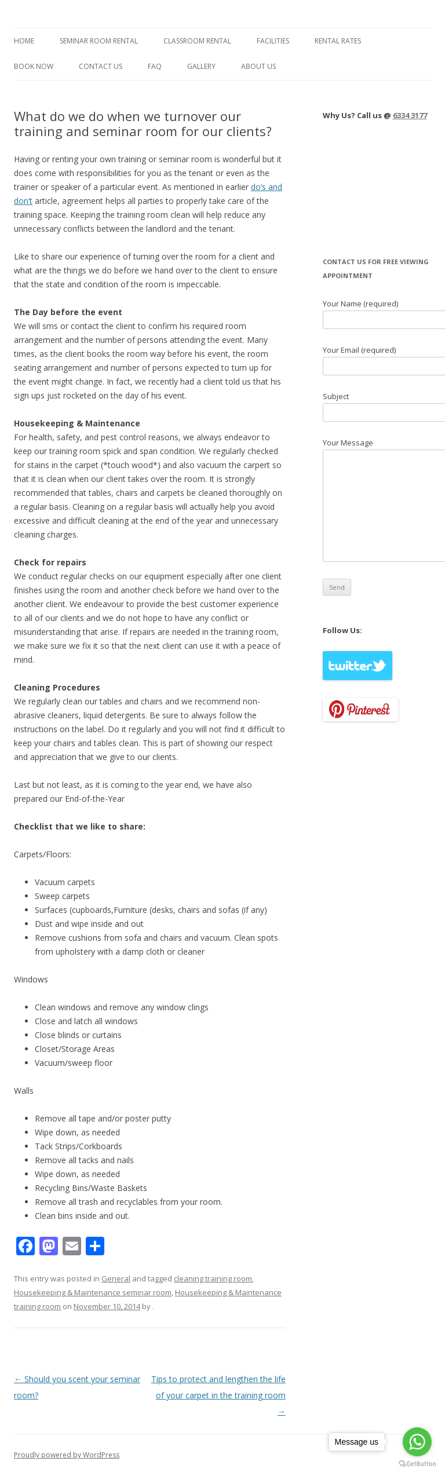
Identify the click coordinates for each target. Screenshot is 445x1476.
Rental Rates (338, 41)
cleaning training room (213, 1278)
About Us (258, 66)
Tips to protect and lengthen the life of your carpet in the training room (218, 1395)
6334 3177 (410, 115)
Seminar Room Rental (99, 41)
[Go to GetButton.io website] (417, 1464)
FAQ (155, 66)
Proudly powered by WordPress (66, 1455)
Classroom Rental (197, 41)
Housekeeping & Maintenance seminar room (93, 1292)
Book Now (33, 66)
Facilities (273, 41)
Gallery (201, 66)
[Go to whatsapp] (417, 1441)
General (115, 1278)
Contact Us (100, 66)
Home (24, 41)
